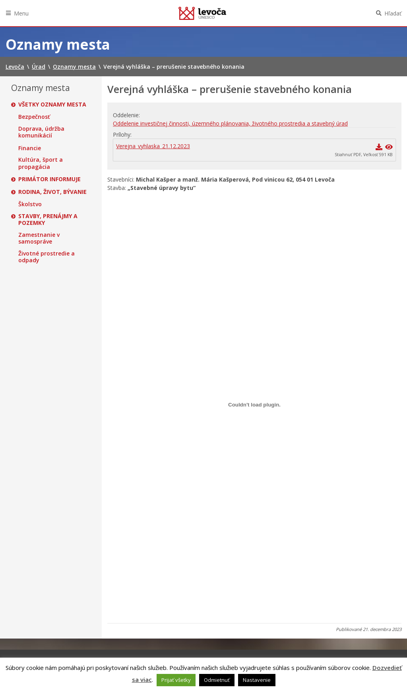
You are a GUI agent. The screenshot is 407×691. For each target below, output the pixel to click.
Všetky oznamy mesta (52, 104)
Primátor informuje (49, 179)
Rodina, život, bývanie (52, 191)
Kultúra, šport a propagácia (40, 163)
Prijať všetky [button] (176, 679)
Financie (29, 148)
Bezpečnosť (34, 116)
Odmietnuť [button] (217, 679)
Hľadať (392, 13)
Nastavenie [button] (257, 679)
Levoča (202, 13)
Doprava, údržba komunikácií (41, 132)
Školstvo (30, 204)
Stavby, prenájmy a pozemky (48, 219)
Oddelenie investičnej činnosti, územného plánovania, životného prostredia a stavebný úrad (230, 123)
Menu (21, 13)
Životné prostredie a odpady (46, 257)
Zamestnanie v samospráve (39, 238)
